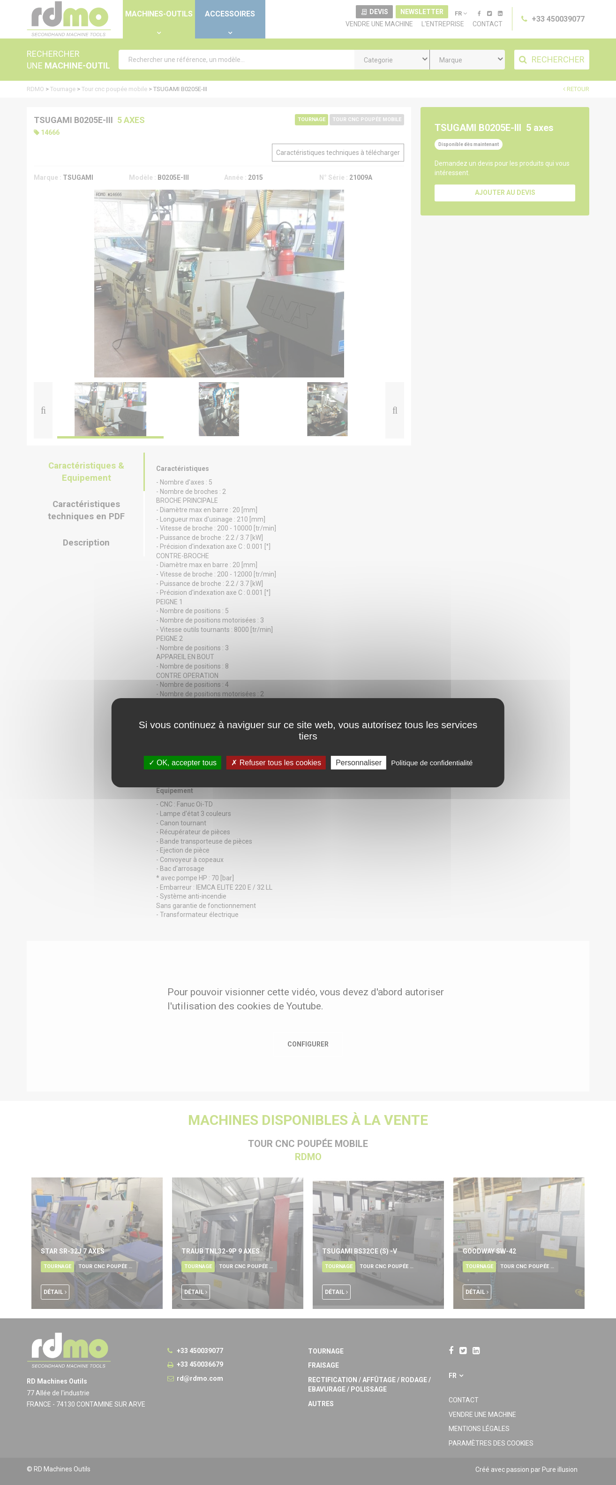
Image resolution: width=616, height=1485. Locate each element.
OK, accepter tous (183, 762)
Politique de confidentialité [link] (432, 762)
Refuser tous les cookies (276, 762)
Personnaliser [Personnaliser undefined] (359, 762)
